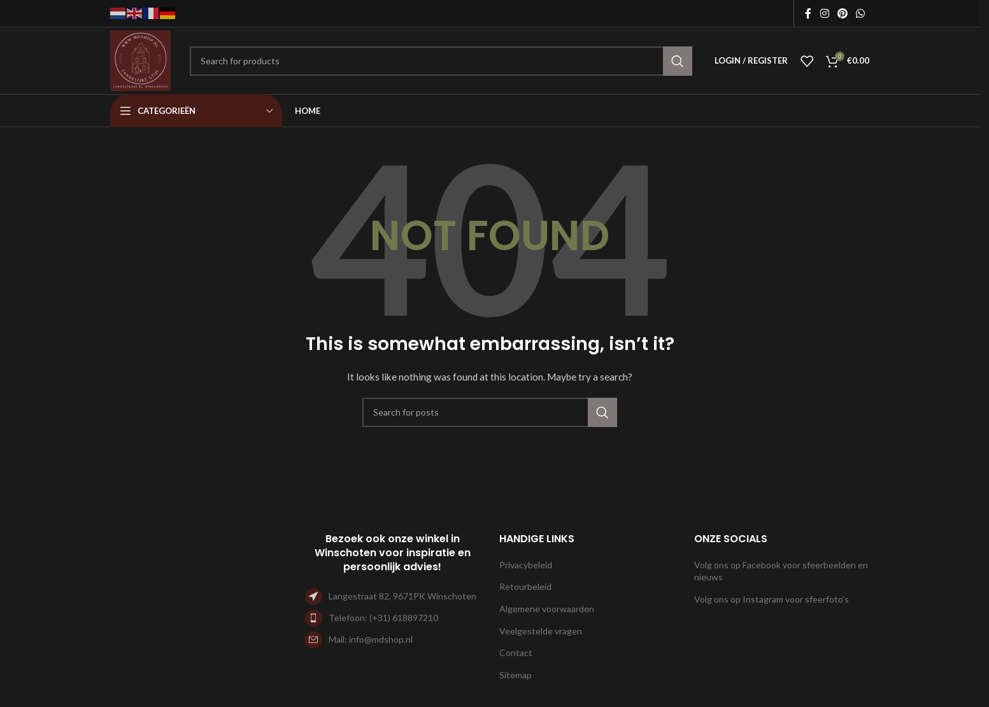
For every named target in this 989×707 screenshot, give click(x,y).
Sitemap (515, 674)
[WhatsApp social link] (860, 13)
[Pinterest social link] (842, 13)
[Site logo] (140, 59)
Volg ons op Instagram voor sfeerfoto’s (771, 599)
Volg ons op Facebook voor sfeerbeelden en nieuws (781, 571)
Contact (515, 652)
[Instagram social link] (824, 13)
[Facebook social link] (808, 13)
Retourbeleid (525, 586)
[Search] (441, 61)
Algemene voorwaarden (546, 608)
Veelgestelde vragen (540, 631)
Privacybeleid (525, 564)
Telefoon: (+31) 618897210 (383, 617)
